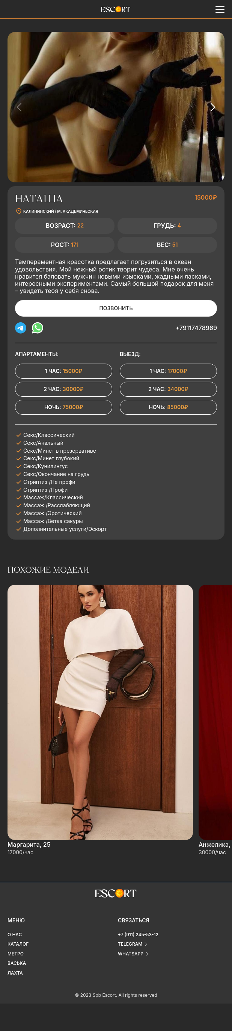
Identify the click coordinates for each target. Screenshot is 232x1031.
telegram (130, 944)
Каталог (18, 944)
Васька (17, 963)
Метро (16, 954)
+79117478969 (196, 328)
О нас (15, 934)
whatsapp (130, 954)
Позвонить (116, 308)
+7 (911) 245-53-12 (138, 934)
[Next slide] (212, 107)
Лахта (15, 973)
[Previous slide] (19, 107)
